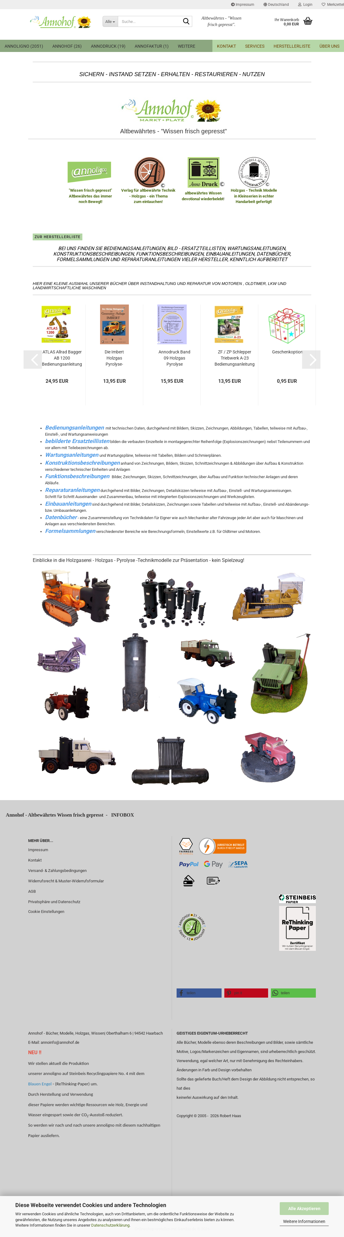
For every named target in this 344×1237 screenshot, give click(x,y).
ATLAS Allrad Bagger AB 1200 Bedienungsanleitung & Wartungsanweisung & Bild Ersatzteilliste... (62, 358)
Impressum (242, 4)
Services (254, 46)
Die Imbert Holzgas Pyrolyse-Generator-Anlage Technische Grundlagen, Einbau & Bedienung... (114, 358)
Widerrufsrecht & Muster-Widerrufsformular (66, 881)
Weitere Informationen (304, 1221)
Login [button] (305, 4)
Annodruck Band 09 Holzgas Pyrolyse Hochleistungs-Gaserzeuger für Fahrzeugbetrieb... (174, 358)
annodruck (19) (108, 46)
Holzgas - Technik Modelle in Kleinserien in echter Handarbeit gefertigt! (254, 196)
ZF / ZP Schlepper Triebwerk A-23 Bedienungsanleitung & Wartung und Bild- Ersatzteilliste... (235, 358)
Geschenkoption (287, 351)
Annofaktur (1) (152, 46)
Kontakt (226, 46)
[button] (276, 4)
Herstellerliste (292, 46)
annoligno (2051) (24, 46)
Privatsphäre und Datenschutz (54, 901)
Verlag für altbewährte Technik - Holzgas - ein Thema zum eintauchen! (148, 196)
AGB (32, 891)
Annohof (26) (67, 46)
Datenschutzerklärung (110, 1225)
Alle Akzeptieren (304, 1208)
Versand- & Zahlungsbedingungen (57, 870)
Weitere (186, 46)
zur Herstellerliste (57, 237)
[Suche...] (110, 21)
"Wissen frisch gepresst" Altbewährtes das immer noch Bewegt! (90, 196)
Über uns (329, 46)
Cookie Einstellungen (46, 911)
